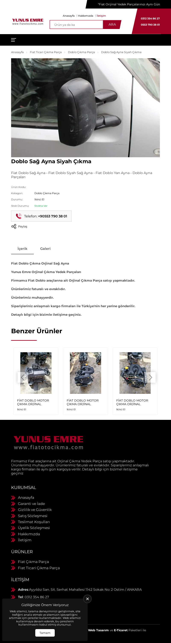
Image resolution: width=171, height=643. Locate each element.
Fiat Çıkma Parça (33, 562)
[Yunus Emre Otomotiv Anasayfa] (27, 21)
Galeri (45, 249)
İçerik (22, 249)
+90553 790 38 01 (52, 216)
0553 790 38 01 (150, 24)
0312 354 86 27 (150, 18)
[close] (87, 599)
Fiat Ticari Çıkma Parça (46, 52)
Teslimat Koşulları (34, 522)
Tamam (45, 632)
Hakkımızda (85, 15)
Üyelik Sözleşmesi (34, 528)
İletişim (101, 15)
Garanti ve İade (31, 504)
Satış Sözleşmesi (32, 516)
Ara (112, 24)
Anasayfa (69, 15)
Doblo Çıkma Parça (81, 52)
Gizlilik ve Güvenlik (35, 510)
